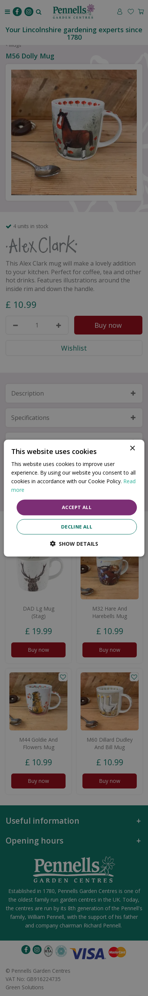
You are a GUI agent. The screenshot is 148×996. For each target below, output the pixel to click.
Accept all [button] (76, 507)
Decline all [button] (76, 526)
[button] (74, 543)
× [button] (132, 448)
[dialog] (74, 497)
